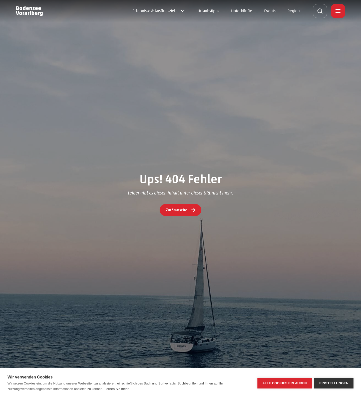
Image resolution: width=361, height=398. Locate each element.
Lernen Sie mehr (117, 389)
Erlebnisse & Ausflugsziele (155, 11)
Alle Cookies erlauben (284, 383)
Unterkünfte (241, 11)
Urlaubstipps (208, 11)
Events (269, 11)
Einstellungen (333, 383)
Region (293, 11)
